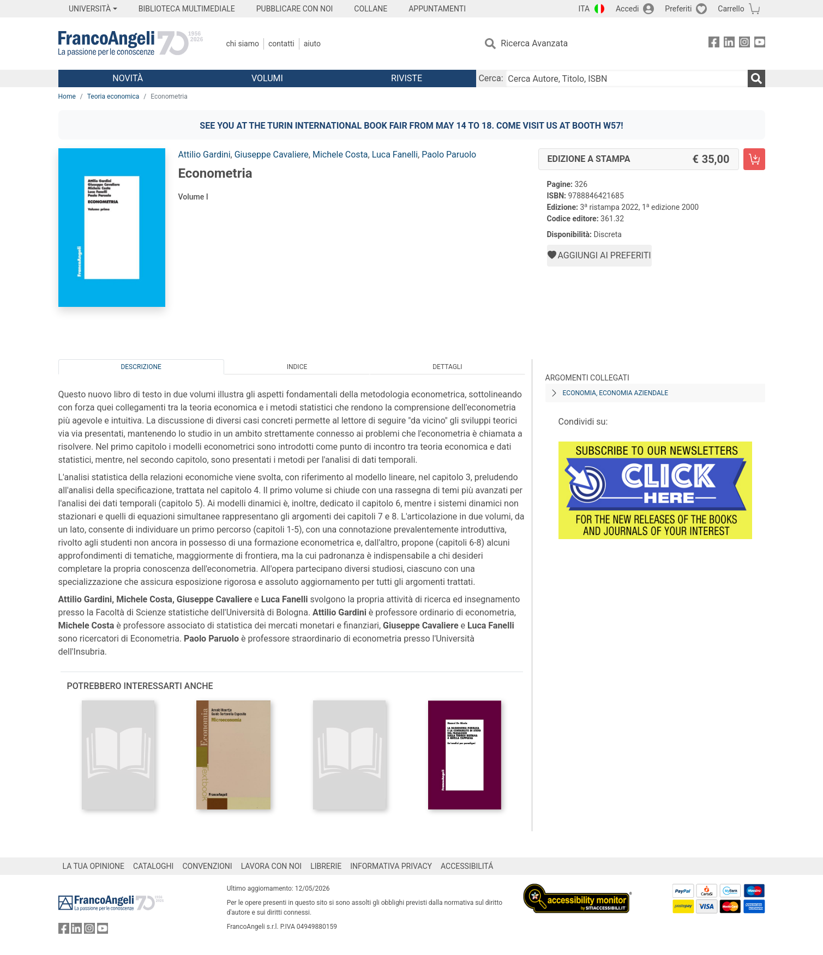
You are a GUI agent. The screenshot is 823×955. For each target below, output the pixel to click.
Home (67, 96)
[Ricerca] (756, 78)
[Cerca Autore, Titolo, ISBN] (627, 78)
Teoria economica (113, 96)
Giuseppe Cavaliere (272, 154)
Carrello (731, 8)
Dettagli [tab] (447, 367)
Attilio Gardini (204, 154)
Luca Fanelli (395, 154)
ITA (584, 8)
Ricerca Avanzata (534, 43)
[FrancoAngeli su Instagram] (744, 44)
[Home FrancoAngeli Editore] (130, 43)
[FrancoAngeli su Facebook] (713, 44)
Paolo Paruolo (449, 154)
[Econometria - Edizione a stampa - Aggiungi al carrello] (754, 159)
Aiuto (312, 43)
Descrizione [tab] (141, 367)
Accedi (627, 8)
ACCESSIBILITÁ (467, 866)
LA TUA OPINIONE (94, 866)
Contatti (281, 43)
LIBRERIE (325, 866)
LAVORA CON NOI (271, 866)
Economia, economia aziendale (616, 393)
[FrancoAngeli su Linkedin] (729, 44)
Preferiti (678, 8)
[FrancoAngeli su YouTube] (759, 44)
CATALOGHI (153, 866)
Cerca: (490, 78)
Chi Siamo (242, 43)
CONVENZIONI (207, 866)
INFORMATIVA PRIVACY (391, 866)
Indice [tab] (297, 367)
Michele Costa (340, 154)
